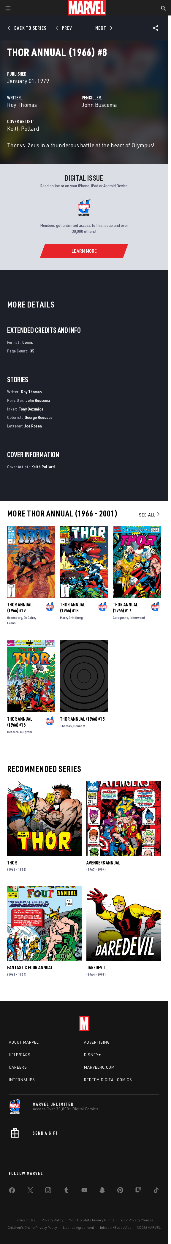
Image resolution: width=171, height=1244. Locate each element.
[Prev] (65, 28)
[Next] (103, 28)
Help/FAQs (20, 1054)
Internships (22, 1079)
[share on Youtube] (84, 1191)
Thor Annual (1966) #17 (125, 608)
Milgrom (26, 732)
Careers (18, 1067)
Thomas (66, 726)
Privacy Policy (52, 1220)
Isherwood (137, 617)
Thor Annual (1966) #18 (72, 608)
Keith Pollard (23, 128)
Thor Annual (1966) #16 (19, 722)
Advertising (97, 1042)
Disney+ (92, 1054)
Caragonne (120, 617)
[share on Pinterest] (120, 1191)
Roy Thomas (22, 104)
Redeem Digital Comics (108, 1079)
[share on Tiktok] (156, 1191)
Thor (12, 863)
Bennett (79, 726)
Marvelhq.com (99, 1067)
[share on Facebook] (12, 1192)
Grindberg (76, 617)
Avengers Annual (103, 863)
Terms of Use (25, 1220)
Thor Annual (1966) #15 (82, 719)
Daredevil (96, 967)
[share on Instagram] (48, 1191)
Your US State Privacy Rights (92, 1220)
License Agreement (78, 1227)
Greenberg (14, 617)
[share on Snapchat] (102, 1191)
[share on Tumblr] (66, 1191)
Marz (63, 617)
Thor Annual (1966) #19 (19, 608)
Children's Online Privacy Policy (32, 1227)
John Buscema (99, 104)
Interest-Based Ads (115, 1227)
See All (150, 515)
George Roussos (39, 417)
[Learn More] (84, 251)
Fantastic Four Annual (30, 967)
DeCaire (29, 617)
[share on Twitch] (138, 1191)
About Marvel (24, 1042)
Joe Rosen (33, 425)
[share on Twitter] (30, 1191)
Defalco (13, 732)
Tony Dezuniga (31, 408)
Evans (11, 623)
